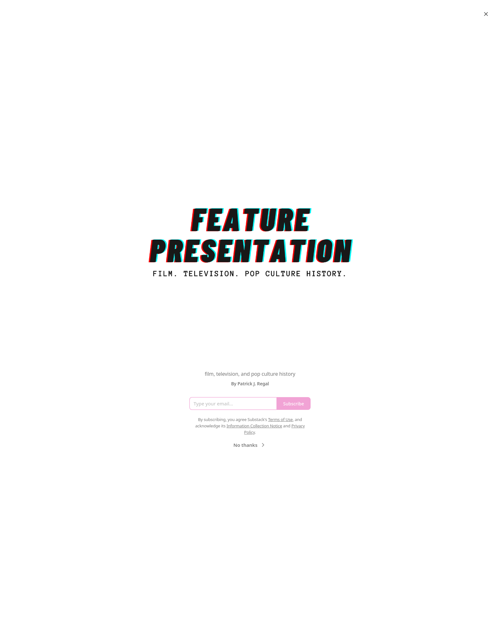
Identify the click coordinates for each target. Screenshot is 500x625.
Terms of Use (280, 419)
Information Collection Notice (254, 426)
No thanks (249, 445)
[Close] (486, 14)
